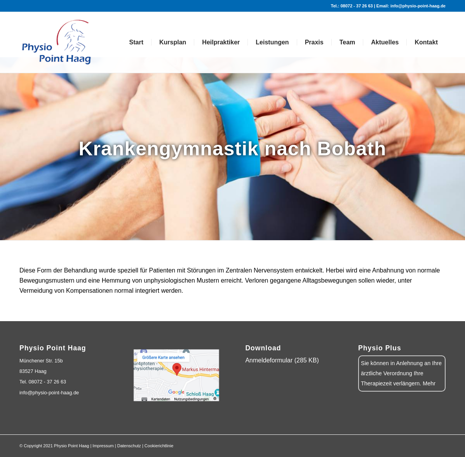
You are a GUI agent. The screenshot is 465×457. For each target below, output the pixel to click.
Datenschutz (129, 445)
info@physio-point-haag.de (49, 392)
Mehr (429, 383)
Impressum (102, 445)
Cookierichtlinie (159, 445)
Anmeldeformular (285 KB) (282, 360)
